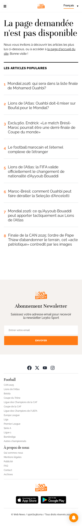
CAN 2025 (9, 385)
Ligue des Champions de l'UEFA (20, 411)
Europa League (12, 415)
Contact (8, 470)
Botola (7, 393)
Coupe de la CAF (12, 406)
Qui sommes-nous (13, 453)
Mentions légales (12, 457)
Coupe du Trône (12, 398)
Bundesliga (10, 437)
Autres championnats (15, 441)
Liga (6, 419)
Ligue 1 (7, 432)
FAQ (6, 466)
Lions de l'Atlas (12, 389)
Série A (7, 428)
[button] (73, 517)
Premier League (12, 424)
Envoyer (41, 340)
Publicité (8, 461)
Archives (8, 474)
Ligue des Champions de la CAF (20, 402)
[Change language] (71, 6)
